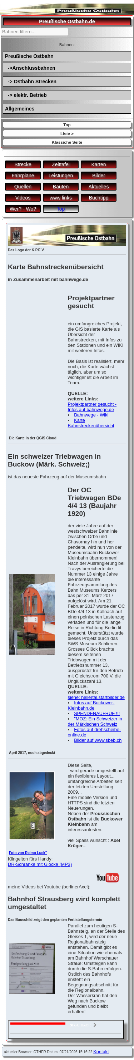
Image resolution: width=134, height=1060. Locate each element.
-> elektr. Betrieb (26, 95)
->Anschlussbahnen (30, 68)
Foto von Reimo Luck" (28, 853)
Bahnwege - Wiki (91, 415)
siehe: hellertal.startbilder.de (96, 697)
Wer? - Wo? (23, 209)
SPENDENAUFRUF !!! (97, 713)
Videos (23, 198)
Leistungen (61, 175)
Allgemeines (19, 109)
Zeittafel (61, 164)
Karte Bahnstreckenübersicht (91, 423)
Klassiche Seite (67, 142)
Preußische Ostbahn (29, 56)
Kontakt (101, 1051)
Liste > (67, 133)
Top (66, 124)
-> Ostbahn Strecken (30, 81)
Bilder (98, 175)
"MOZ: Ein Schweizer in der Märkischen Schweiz (95, 721)
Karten (98, 164)
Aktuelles (99, 186)
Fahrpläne (22, 175)
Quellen (22, 186)
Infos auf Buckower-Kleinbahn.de (91, 705)
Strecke (22, 164)
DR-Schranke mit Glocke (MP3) (40, 864)
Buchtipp (98, 198)
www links (61, 198)
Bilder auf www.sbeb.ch (97, 740)
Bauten (61, 186)
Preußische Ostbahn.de (67, 21)
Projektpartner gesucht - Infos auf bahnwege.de (92, 406)
